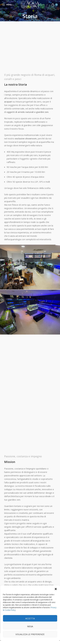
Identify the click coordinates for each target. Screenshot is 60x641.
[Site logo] (30, 4)
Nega (30, 626)
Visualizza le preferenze (30, 634)
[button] (55, 589)
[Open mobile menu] (7, 5)
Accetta (30, 618)
